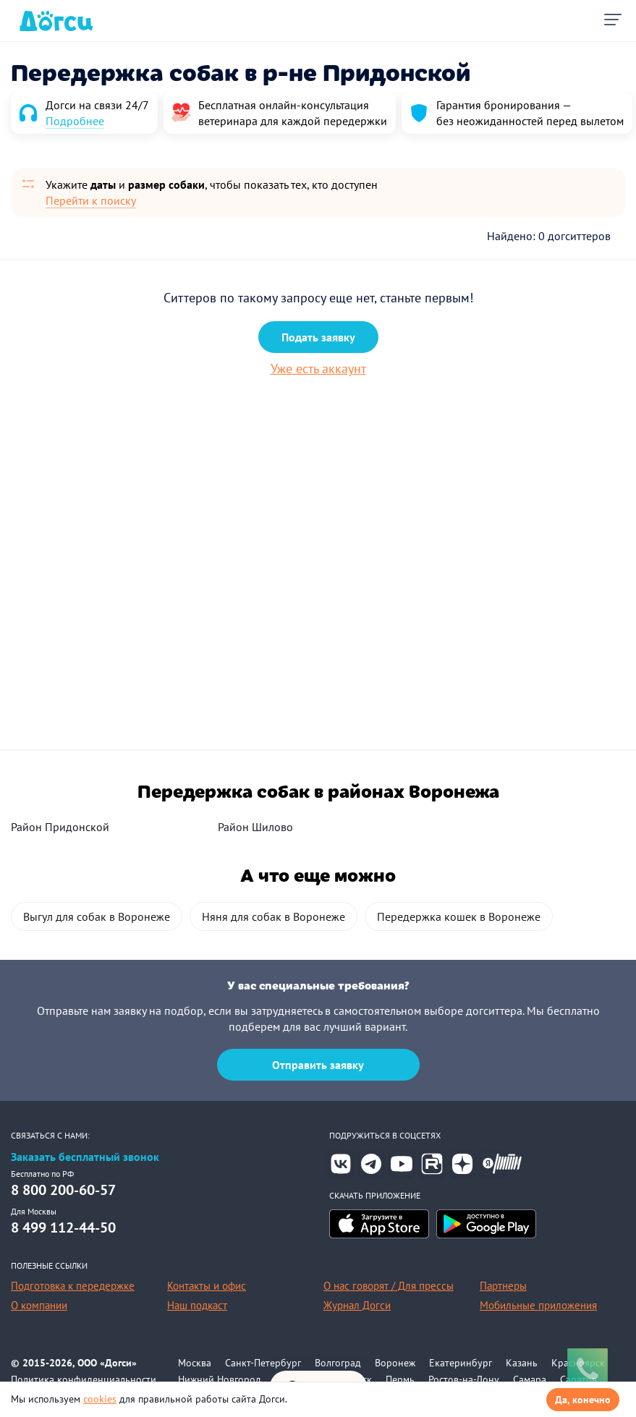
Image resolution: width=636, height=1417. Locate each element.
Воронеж (395, 1362)
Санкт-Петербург (263, 1362)
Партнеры (503, 1286)
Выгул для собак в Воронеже (96, 916)
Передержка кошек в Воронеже (458, 916)
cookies (99, 1398)
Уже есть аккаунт (318, 368)
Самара (529, 1379)
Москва (194, 1362)
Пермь (400, 1379)
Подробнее (75, 121)
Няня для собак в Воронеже (273, 916)
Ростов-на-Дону (463, 1379)
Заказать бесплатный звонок (85, 1157)
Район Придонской (60, 827)
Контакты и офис (206, 1286)
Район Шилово (255, 827)
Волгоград (338, 1362)
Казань (522, 1362)
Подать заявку (318, 337)
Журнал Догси (357, 1305)
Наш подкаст (197, 1305)
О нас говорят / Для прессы (388, 1286)
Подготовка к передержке (73, 1286)
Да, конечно (583, 1399)
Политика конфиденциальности (83, 1379)
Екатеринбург (460, 1362)
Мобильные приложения (538, 1305)
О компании (39, 1305)
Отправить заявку (318, 1065)
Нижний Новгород (219, 1379)
